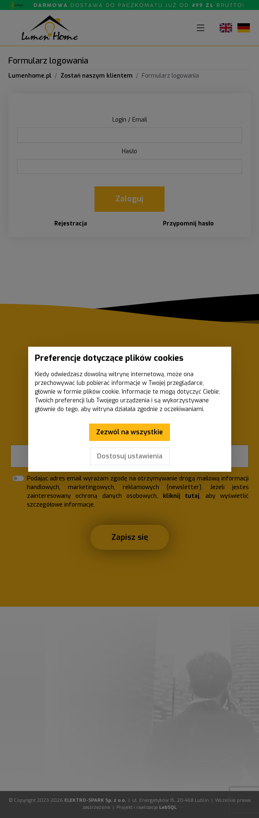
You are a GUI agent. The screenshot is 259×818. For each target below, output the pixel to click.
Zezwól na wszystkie (129, 432)
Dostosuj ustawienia (129, 456)
